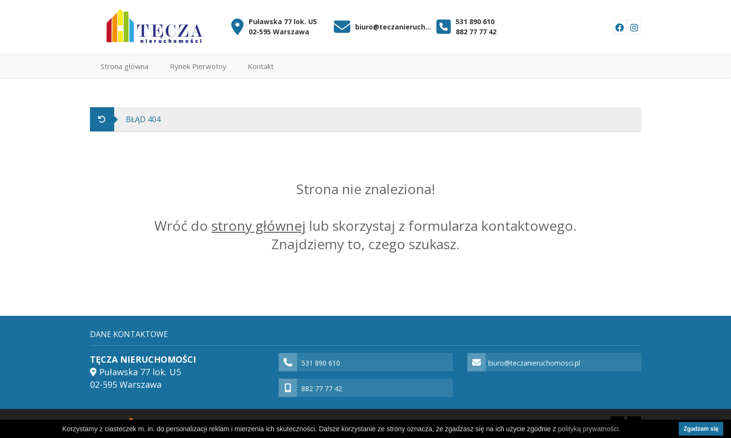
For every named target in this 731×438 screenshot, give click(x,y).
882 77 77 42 (476, 31)
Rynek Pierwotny (198, 66)
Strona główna (125, 66)
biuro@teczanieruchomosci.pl (393, 26)
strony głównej (258, 225)
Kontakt (261, 66)
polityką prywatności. (589, 429)
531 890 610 (475, 21)
